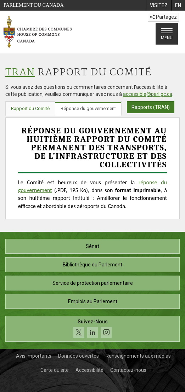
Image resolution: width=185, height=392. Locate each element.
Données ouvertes (78, 356)
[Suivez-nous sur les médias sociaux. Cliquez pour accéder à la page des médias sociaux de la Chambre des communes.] (92, 329)
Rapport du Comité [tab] (30, 108)
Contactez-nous (128, 370)
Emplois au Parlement (92, 301)
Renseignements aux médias (138, 356)
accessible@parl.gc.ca (147, 94)
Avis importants (33, 356)
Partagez (163, 17)
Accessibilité (89, 370)
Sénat (92, 246)
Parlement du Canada (34, 5)
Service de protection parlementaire (92, 283)
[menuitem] (158, 5)
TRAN (20, 73)
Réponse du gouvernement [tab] (88, 108)
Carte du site (54, 370)
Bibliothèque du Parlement (92, 264)
